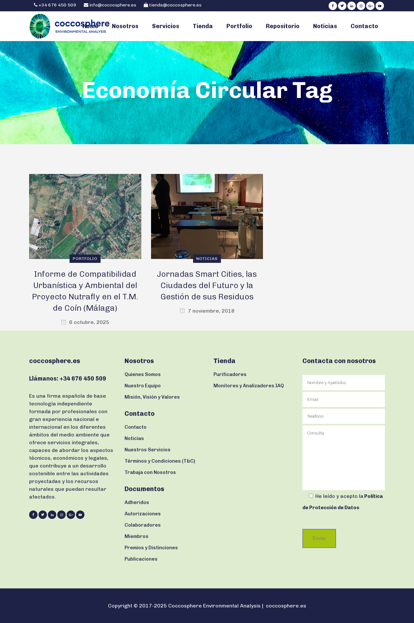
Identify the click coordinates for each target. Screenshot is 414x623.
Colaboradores (143, 525)
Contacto (136, 427)
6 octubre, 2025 (85, 322)
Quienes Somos (143, 374)
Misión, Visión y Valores (152, 397)
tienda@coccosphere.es (175, 5)
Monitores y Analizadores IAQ (248, 386)
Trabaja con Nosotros (150, 472)
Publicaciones (141, 559)
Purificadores (229, 374)
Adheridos (137, 502)
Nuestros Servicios (147, 450)
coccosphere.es (286, 606)
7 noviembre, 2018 (207, 311)
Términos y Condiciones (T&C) (160, 461)
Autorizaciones (143, 514)
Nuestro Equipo (143, 386)
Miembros (136, 536)
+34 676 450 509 (57, 5)
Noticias (134, 438)
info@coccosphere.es (112, 5)
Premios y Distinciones (151, 548)
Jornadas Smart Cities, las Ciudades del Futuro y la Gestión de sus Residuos (207, 285)
